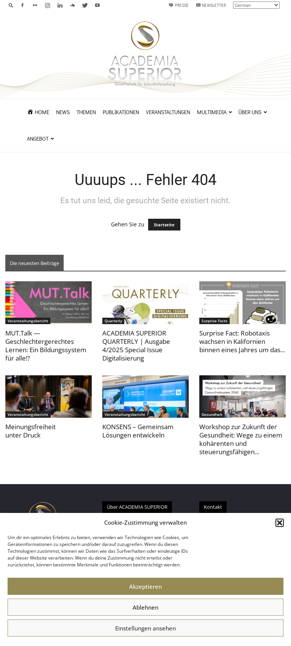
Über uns (252, 112)
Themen (86, 112)
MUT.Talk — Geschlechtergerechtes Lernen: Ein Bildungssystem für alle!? (45, 345)
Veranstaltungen (168, 112)
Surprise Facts (214, 320)
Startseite (164, 224)
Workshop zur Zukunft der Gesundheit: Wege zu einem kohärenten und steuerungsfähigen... (240, 439)
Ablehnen (145, 607)
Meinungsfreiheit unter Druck (30, 430)
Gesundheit (212, 414)
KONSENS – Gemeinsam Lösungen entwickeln (138, 430)
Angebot (40, 138)
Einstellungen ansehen (145, 628)
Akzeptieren (145, 586)
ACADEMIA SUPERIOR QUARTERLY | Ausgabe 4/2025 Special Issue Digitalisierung (136, 345)
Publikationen (121, 112)
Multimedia (214, 112)
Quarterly (113, 320)
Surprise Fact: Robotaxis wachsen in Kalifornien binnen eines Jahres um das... (242, 341)
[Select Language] (256, 5)
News (63, 112)
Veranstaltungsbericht (28, 320)
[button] (279, 523)
